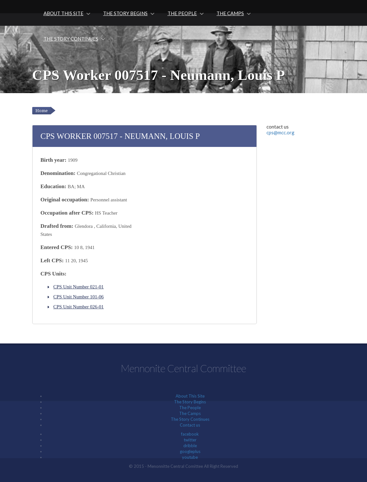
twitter (190, 439)
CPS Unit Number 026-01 (78, 306)
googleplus (190, 451)
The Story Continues (70, 39)
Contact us (190, 425)
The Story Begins (125, 13)
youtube (190, 457)
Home (41, 110)
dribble (190, 445)
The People (182, 13)
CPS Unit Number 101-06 (78, 296)
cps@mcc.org (280, 132)
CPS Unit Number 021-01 (78, 286)
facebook (190, 434)
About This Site (63, 13)
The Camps (230, 13)
